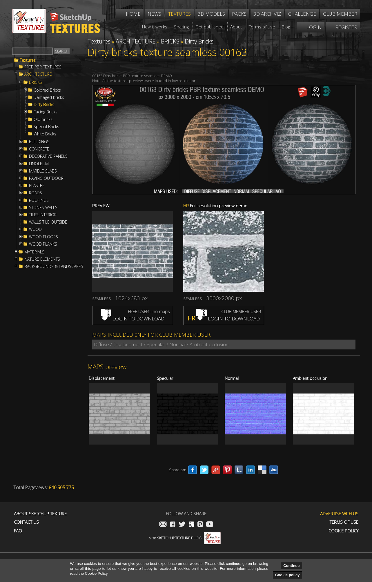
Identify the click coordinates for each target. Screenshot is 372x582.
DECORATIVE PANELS (48, 156)
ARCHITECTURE (38, 74)
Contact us (26, 522)
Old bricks (43, 119)
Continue (291, 565)
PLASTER (37, 185)
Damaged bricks (49, 97)
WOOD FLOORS (43, 237)
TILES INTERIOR (43, 214)
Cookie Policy (343, 531)
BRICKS (35, 82)
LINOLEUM (39, 163)
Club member (340, 13)
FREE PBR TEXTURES (42, 67)
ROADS (35, 192)
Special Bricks (46, 126)
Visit (185, 538)
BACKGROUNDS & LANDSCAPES (53, 266)
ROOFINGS (39, 200)
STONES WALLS (43, 207)
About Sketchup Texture (40, 513)
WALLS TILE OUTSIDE (48, 222)
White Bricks (45, 134)
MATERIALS (34, 252)
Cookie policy (287, 575)
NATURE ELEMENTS (42, 259)
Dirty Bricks (44, 104)
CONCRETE (39, 149)
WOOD (35, 229)
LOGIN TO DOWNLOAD (132, 318)
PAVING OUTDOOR (46, 178)
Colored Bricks (47, 90)
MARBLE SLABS (43, 171)
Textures (28, 60)
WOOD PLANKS (43, 244)
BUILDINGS (39, 141)
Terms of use (344, 522)
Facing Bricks (45, 112)
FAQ (18, 531)
